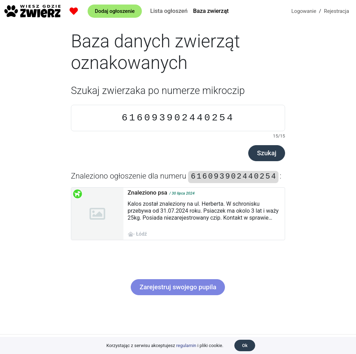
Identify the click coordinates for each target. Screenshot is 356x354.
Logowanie (303, 11)
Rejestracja (336, 11)
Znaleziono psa (147, 192)
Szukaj (266, 153)
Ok (245, 345)
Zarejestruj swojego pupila (177, 287)
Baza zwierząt (210, 10)
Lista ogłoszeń (168, 10)
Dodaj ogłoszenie (115, 11)
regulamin (186, 345)
